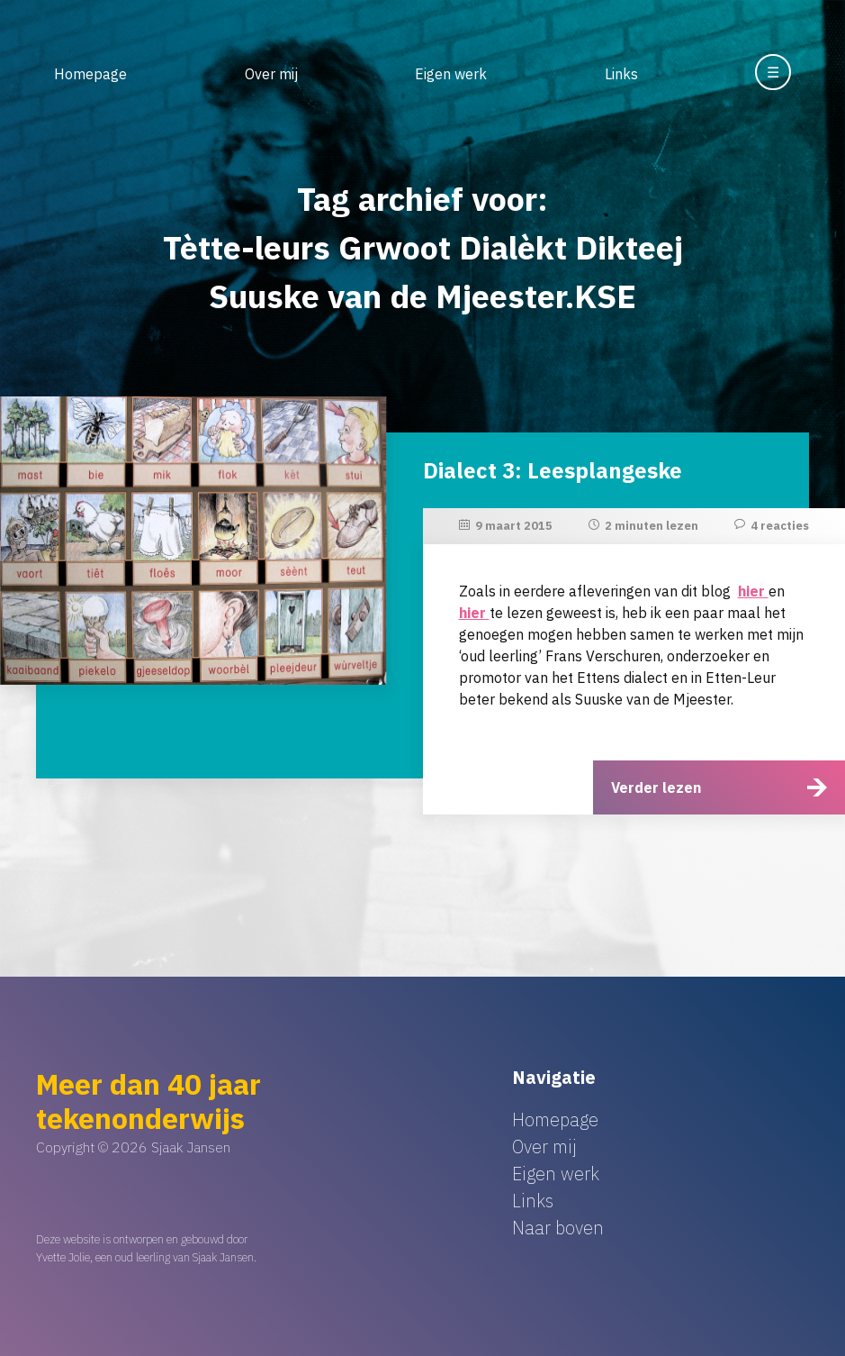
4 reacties (780, 525)
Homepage (90, 74)
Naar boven (558, 1227)
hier (753, 591)
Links (621, 74)
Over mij (271, 74)
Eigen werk (451, 74)
